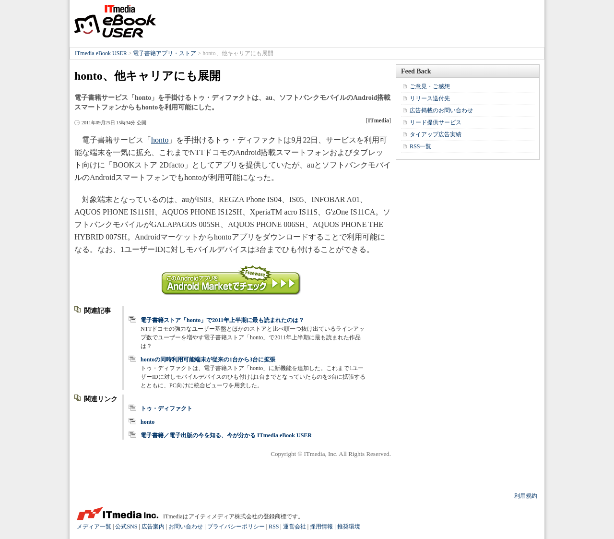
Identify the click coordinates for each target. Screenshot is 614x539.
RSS (274, 526)
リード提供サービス (435, 122)
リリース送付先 (430, 98)
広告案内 (153, 526)
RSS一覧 (420, 146)
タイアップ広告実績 (435, 134)
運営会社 (294, 526)
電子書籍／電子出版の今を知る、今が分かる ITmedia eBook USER (226, 435)
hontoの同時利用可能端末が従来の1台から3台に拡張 (208, 359)
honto (159, 140)
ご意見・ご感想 (430, 86)
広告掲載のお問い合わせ (441, 110)
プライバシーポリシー (236, 526)
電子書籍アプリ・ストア (164, 53)
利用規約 (525, 495)
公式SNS (126, 526)
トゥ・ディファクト (166, 408)
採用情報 (321, 526)
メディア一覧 (94, 526)
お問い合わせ (185, 526)
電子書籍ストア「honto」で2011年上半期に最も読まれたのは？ (222, 320)
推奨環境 (348, 526)
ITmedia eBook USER (115, 21)
